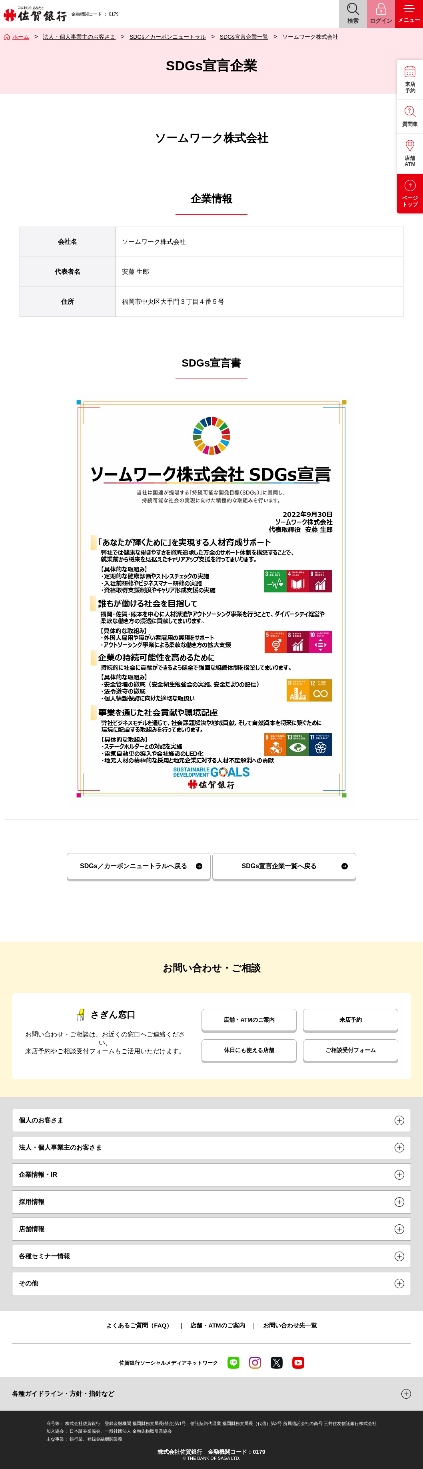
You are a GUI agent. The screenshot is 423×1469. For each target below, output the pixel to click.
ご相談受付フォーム (350, 1050)
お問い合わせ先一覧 (290, 1325)
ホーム (20, 37)
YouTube (298, 1363)
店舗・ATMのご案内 (248, 1020)
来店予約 (350, 1020)
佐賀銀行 (35, 14)
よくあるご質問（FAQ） (139, 1325)
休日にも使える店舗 (249, 1050)
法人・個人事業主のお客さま (79, 37)
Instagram (255, 1363)
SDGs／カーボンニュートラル (168, 37)
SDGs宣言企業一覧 (244, 37)
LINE (233, 1363)
